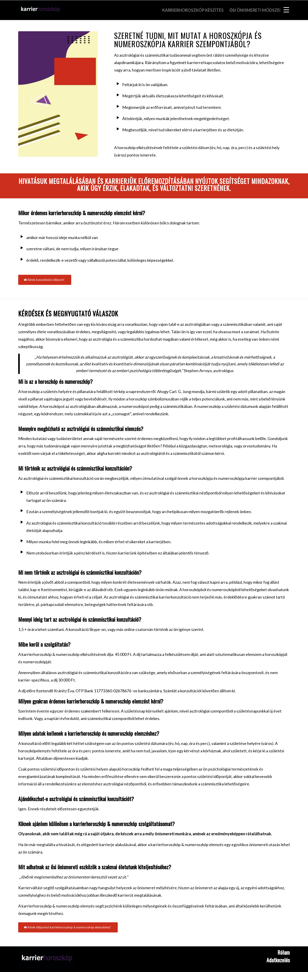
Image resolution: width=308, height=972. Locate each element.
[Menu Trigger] (286, 9)
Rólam (283, 952)
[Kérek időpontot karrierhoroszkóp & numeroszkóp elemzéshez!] (68, 927)
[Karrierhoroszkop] (39, 10)
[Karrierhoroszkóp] (46, 959)
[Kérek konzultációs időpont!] (44, 280)
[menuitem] (192, 10)
